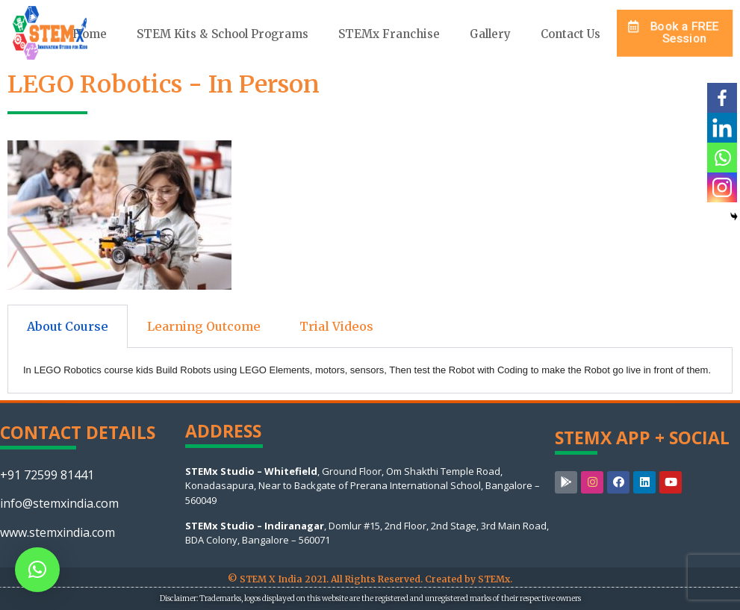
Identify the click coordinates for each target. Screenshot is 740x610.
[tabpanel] (370, 370)
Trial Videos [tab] (336, 326)
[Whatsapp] (722, 157)
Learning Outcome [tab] (204, 326)
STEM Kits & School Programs (222, 34)
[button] (675, 32)
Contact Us (570, 34)
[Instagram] (722, 187)
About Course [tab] (67, 326)
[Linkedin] (722, 128)
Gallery (490, 34)
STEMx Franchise (389, 34)
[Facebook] (722, 98)
